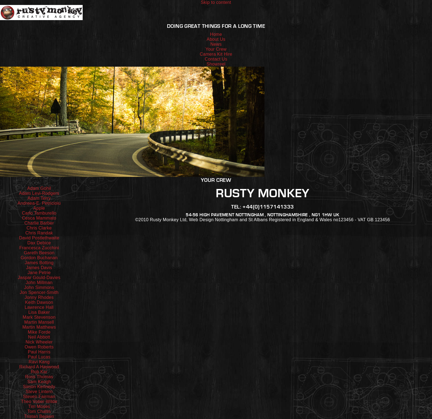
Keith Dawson (39, 302)
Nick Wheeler (39, 342)
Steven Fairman (39, 396)
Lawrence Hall (39, 307)
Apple (39, 208)
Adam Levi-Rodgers (39, 193)
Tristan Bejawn (39, 416)
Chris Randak (39, 233)
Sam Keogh (39, 381)
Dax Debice (39, 242)
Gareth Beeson (39, 252)
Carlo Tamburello (39, 213)
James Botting (39, 262)
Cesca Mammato (39, 218)
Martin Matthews (39, 327)
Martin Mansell (39, 322)
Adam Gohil (39, 188)
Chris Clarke (39, 228)
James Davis (39, 267)
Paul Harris (39, 352)
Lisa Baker (39, 312)
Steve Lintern (39, 391)
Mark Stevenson (39, 317)
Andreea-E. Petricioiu (39, 203)
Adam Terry (39, 198)
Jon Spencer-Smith (39, 292)
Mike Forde (39, 332)
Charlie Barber (39, 223)
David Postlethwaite (39, 238)
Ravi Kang (39, 361)
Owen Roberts (39, 347)
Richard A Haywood (39, 366)
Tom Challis (39, 411)
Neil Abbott (39, 337)
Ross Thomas (39, 376)
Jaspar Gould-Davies (39, 277)
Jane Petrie (39, 272)
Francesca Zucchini (39, 247)
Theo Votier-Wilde (39, 401)
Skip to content (216, 2)
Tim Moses (39, 406)
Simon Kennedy (39, 386)
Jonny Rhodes (39, 297)
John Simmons (39, 287)
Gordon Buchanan (39, 257)
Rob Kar (39, 371)
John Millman (39, 282)
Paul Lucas (39, 357)
